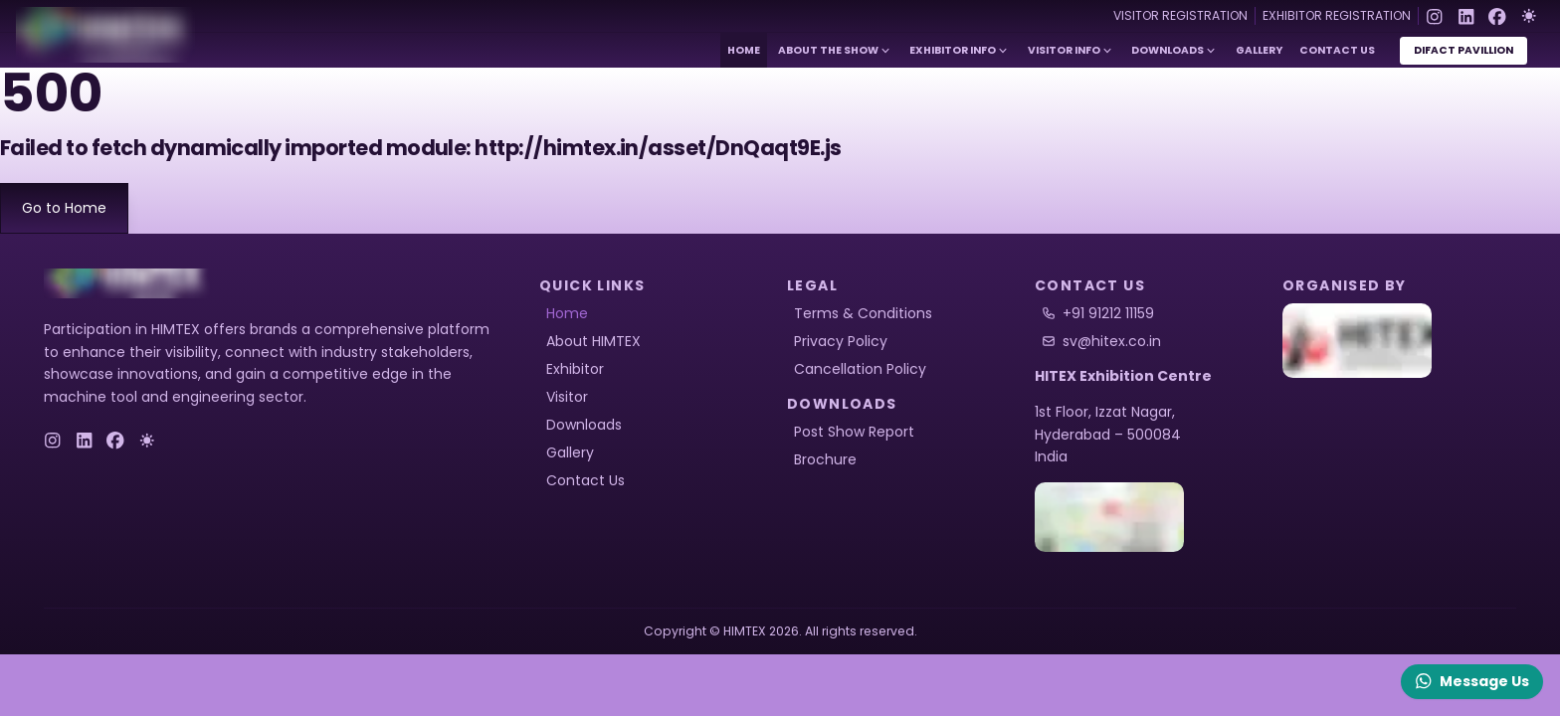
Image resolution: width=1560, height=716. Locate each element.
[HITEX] (1399, 340)
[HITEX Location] (1151, 517)
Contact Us (1337, 50)
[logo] (128, 283)
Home (743, 50)
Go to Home (64, 208)
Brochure (825, 459)
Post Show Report (854, 432)
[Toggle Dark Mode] (1529, 16)
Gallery (1259, 50)
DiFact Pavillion (1463, 50)
